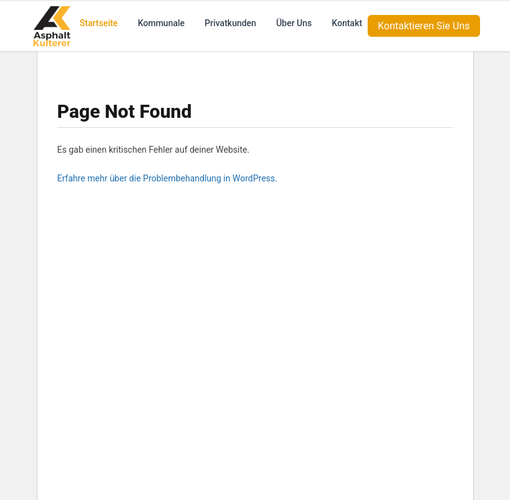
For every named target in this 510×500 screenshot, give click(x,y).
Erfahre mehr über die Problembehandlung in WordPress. (167, 178)
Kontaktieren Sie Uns (423, 25)
